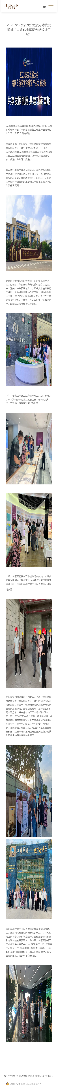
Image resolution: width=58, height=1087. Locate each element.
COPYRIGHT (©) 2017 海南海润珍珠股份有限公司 (29, 1076)
